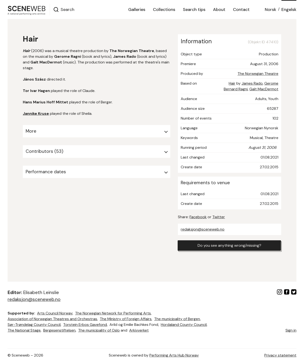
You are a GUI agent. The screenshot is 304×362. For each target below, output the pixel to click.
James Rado (252, 83)
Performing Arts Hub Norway (174, 355)
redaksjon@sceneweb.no (202, 229)
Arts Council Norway (54, 313)
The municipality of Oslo (99, 330)
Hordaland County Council (184, 324)
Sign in (290, 330)
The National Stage (24, 330)
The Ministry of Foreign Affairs (126, 318)
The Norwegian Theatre (258, 73)
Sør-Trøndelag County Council (34, 324)
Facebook (198, 216)
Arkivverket (139, 330)
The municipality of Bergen (177, 318)
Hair (232, 83)
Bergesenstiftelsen (59, 330)
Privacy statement (280, 355)
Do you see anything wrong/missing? (229, 245)
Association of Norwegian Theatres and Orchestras (52, 318)
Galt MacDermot (263, 89)
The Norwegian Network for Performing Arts (113, 313)
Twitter (218, 216)
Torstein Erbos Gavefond (85, 324)
